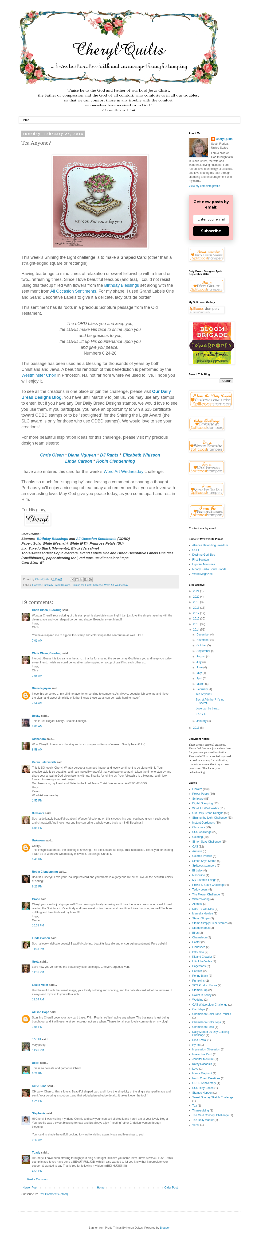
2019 (196, 602)
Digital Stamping (202, 803)
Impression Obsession (206, 1049)
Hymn (196, 1044)
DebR (35, 1063)
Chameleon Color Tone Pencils (211, 1014)
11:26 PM (38, 1050)
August (201, 656)
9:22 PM (37, 886)
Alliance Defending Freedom (210, 545)
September (203, 651)
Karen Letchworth (44, 762)
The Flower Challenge (206, 894)
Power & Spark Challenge (208, 885)
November (203, 640)
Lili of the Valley (202, 961)
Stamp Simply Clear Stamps (210, 923)
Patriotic (197, 971)
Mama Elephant (202, 1073)
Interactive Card (202, 1054)
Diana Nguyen (82, 455)
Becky (36, 715)
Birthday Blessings (121, 285)
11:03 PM (38, 949)
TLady (36, 1152)
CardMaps (198, 1009)
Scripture (198, 798)
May (199, 672)
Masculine (198, 875)
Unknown (38, 840)
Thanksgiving (200, 1110)
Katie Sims (39, 1086)
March (200, 683)
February (202, 689)
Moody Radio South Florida (209, 569)
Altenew (197, 904)
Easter (196, 942)
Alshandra (39, 739)
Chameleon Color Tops (206, 1022)
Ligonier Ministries (203, 564)
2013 (196, 727)
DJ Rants (109, 455)
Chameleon (199, 937)
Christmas (198, 827)
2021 (196, 591)
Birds (195, 932)
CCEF (196, 550)
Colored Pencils (202, 856)
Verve (196, 1125)
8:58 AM (37, 749)
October (201, 645)
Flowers (36, 585)
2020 (196, 596)
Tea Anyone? (204, 694)
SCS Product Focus (204, 985)
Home (25, 120)
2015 (196, 624)
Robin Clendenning (115, 461)
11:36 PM (38, 972)
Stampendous (201, 927)
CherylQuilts (224, 139)
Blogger (165, 1227)
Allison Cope (40, 1012)
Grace (36, 899)
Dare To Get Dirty (203, 908)
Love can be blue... (208, 708)
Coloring (197, 837)
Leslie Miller (40, 985)
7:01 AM (37, 640)
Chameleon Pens (203, 1027)
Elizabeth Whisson (141, 455)
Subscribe (211, 231)
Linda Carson (78, 461)
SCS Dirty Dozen (203, 1088)
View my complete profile (204, 186)
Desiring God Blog (203, 554)
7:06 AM (37, 676)
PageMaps (199, 966)
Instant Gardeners (203, 822)
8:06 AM (37, 726)
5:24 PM (37, 1101)
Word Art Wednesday (123, 471)
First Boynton (200, 559)
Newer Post (30, 1187)
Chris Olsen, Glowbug (46, 610)
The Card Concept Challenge (210, 1115)
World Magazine (202, 574)
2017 (196, 613)
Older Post (171, 1187)
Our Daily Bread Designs (57, 585)
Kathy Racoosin (202, 1064)
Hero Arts (198, 951)
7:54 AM (37, 703)
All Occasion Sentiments (73, 291)
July (199, 662)
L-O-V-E (201, 714)
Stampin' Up (200, 990)
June (199, 667)
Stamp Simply (201, 918)
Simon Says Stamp (204, 861)
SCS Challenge (202, 832)
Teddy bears (200, 889)
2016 (196, 618)
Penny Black (200, 975)
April (199, 678)
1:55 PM (37, 800)
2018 (196, 607)
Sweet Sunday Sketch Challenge (212, 1097)
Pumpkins (198, 980)
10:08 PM (38, 925)
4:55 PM (37, 1171)
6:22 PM (37, 1073)
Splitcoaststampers (204, 865)
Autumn (197, 851)
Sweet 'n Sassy (202, 995)
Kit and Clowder (202, 956)
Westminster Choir (38, 375)
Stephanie (38, 1113)
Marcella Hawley (202, 913)
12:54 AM (38, 999)
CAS (195, 846)
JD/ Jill (36, 1039)
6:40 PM (37, 859)
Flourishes (198, 947)
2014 (196, 629)
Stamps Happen (202, 1092)
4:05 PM (37, 828)
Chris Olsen (52, 455)
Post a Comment (37, 1179)
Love (195, 1068)
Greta (35, 961)
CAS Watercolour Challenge (210, 1004)
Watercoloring (201, 899)
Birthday (197, 870)
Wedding (197, 999)
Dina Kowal (199, 1040)
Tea (194, 1105)
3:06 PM (37, 1027)
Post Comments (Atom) (53, 1194)
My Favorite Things (204, 880)
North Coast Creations (206, 1078)
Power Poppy (200, 793)
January (201, 721)
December (203, 634)
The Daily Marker (203, 1120)
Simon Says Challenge (206, 841)
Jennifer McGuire (203, 1059)
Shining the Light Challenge (87, 585)
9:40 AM (37, 1140)
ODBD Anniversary (204, 1083)
